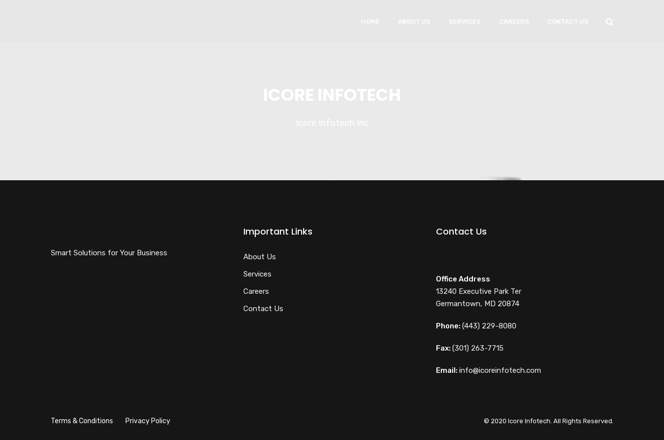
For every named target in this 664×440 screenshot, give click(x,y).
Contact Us (567, 21)
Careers (514, 21)
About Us (414, 21)
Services (465, 21)
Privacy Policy (147, 421)
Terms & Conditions (82, 421)
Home (370, 21)
